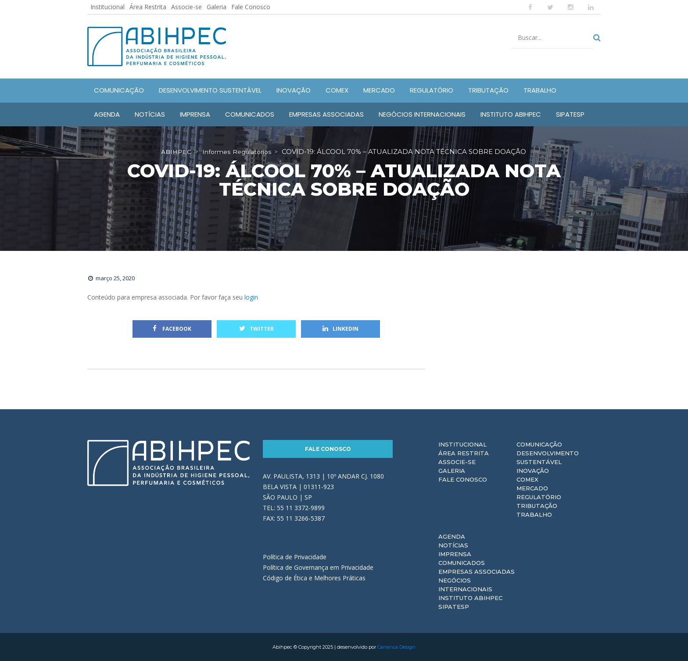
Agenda (451, 536)
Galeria (216, 7)
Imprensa (454, 553)
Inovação (532, 470)
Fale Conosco (250, 7)
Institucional (107, 7)
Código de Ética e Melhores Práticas (314, 578)
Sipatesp (453, 606)
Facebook (172, 328)
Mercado (532, 488)
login (251, 297)
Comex (527, 479)
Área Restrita (147, 7)
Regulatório (538, 496)
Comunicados (461, 562)
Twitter (256, 328)
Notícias (453, 545)
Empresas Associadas (476, 571)
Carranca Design (396, 647)
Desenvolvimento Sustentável (547, 457)
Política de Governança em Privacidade (318, 567)
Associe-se (186, 7)
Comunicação (539, 444)
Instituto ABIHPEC (470, 597)
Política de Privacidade (294, 557)
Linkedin (340, 328)
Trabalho (534, 514)
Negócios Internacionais (465, 585)
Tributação (536, 505)
